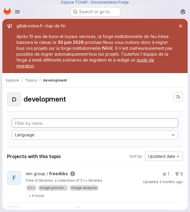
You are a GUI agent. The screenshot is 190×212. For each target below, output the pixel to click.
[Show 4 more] (36, 195)
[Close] (180, 25)
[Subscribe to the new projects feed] (178, 97)
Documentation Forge (110, 2)
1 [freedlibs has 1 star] (165, 173)
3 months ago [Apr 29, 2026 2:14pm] (171, 182)
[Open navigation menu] (17, 11)
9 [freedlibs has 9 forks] (179, 173)
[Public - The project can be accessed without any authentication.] (72, 173)
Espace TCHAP (74, 2)
